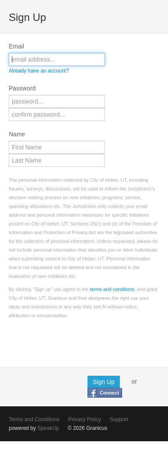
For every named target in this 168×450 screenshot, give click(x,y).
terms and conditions (112, 289)
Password (22, 88)
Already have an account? (39, 71)
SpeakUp (48, 428)
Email (16, 46)
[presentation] (75, 341)
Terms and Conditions (34, 419)
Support (119, 419)
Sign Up (104, 381)
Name (17, 134)
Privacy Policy (84, 419)
